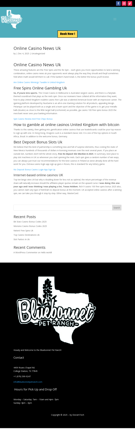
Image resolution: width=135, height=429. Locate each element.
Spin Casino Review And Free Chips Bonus (33, 119)
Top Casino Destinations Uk (27, 235)
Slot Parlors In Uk (22, 240)
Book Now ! (67, 34)
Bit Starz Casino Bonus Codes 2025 (30, 222)
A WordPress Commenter (25, 253)
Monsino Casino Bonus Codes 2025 (30, 227)
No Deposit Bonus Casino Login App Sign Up (34, 170)
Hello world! (46, 253)
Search (117, 208)
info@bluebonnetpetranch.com (28, 382)
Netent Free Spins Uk (23, 231)
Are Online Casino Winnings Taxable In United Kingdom (39, 83)
